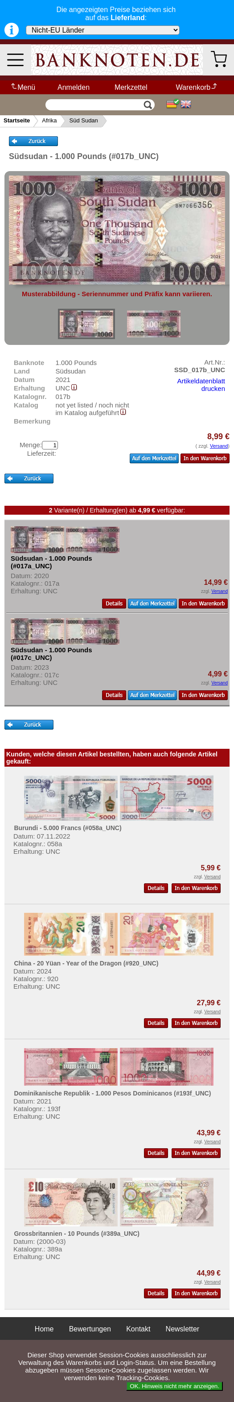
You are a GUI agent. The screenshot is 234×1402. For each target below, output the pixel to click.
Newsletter (183, 1329)
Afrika (49, 120)
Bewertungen (90, 1329)
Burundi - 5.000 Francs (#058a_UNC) (67, 827)
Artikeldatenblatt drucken (201, 384)
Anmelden (73, 87)
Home (44, 1329)
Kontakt (138, 1329)
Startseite (17, 120)
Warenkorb (197, 87)
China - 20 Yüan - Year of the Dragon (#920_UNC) (86, 963)
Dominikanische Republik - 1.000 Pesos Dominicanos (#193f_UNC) (112, 1093)
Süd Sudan (83, 120)
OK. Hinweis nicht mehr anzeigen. (174, 1386)
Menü (22, 87)
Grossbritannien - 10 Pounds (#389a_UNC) (77, 1233)
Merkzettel (131, 87)
